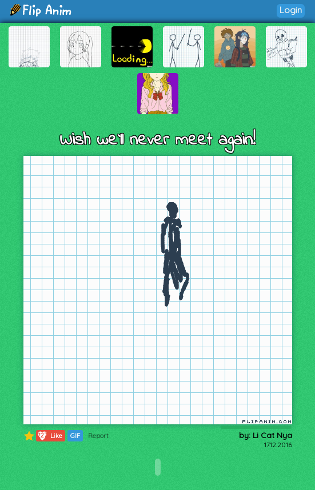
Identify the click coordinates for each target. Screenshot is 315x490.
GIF (75, 436)
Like (49, 435)
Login (291, 10)
